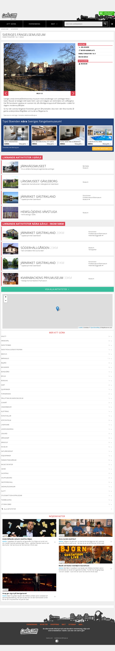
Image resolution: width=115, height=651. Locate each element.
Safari (3, 469)
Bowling (4, 381)
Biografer (5, 367)
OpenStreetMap (95, 327)
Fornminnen (6, 394)
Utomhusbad (6, 504)
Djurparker (5, 389)
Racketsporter (7, 464)
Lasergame (5, 425)
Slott (3, 491)
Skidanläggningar (8, 487)
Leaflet (81, 327)
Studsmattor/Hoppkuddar (11, 495)
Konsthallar (6, 416)
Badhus (4, 354)
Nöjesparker (6, 456)
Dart (3, 385)
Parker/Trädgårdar (8, 460)
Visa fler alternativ (102, 148)
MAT (64, 624)
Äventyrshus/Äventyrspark (11, 350)
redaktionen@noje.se (61, 638)
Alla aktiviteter (8, 509)
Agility (3, 336)
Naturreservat (7, 451)
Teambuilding (6, 500)
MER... (81, 624)
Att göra (11, 24)
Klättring (5, 411)
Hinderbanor (6, 407)
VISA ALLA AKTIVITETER (57, 289)
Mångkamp (5, 438)
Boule (3, 376)
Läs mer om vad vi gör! (76, 631)
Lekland (4, 434)
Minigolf (4, 442)
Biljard (3, 363)
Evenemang (34, 24)
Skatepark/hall (7, 482)
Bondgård (5, 372)
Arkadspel (5, 341)
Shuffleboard (6, 478)
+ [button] (5, 297)
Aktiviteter (14, 29)
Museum (4, 447)
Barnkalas (5, 358)
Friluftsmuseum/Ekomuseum (12, 398)
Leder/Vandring (7, 429)
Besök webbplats (88, 50)
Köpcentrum (6, 420)
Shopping (5, 473)
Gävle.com (4, 29)
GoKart (4, 403)
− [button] (5, 301)
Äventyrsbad (6, 345)
